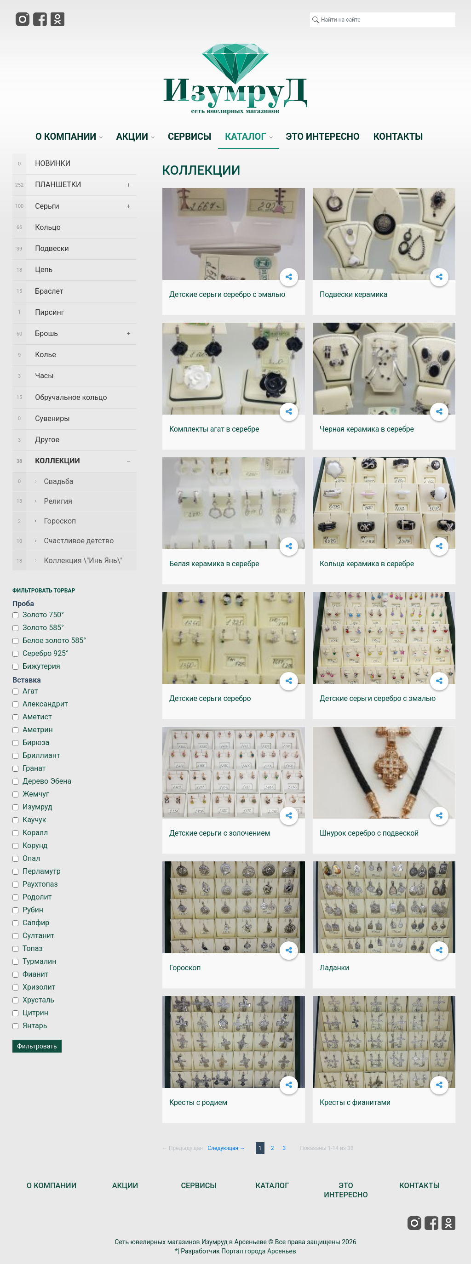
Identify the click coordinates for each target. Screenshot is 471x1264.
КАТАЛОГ (272, 1185)
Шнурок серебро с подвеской (369, 833)
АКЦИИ (125, 1185)
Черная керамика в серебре (367, 429)
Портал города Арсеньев (258, 1251)
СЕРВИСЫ (198, 1185)
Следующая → (226, 1148)
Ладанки (334, 967)
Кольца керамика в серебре (367, 563)
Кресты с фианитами (355, 1102)
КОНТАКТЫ (419, 1185)
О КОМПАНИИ (51, 1185)
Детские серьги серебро (210, 698)
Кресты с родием (198, 1102)
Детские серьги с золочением (219, 833)
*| (177, 1251)
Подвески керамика (353, 294)
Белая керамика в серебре (214, 563)
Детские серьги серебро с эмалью (227, 294)
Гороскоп (185, 967)
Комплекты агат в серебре (214, 429)
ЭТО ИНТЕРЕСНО (346, 1190)
